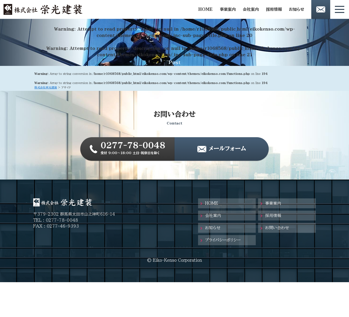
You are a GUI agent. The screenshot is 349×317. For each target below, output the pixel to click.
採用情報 (274, 9)
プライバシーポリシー (223, 240)
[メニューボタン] (339, 9)
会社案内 (251, 9)
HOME (205, 9)
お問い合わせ (277, 228)
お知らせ (296, 9)
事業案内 (228, 9)
